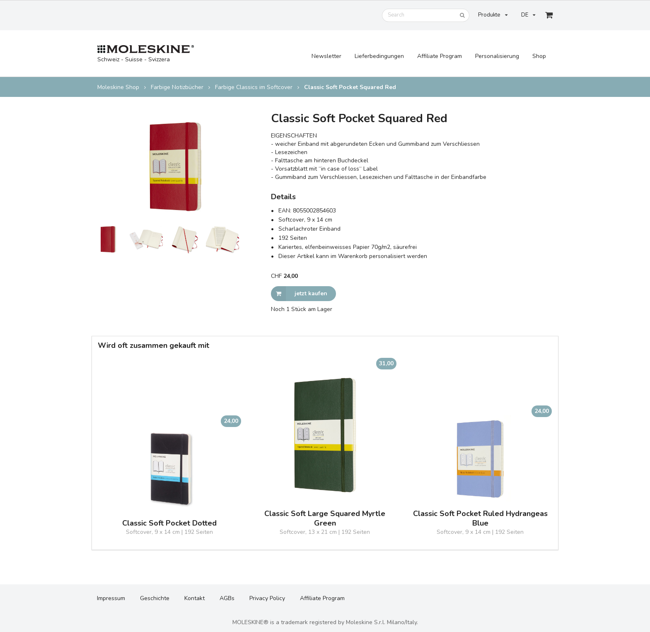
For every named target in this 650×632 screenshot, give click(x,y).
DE (528, 15)
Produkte (492, 15)
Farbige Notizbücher (177, 87)
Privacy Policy (267, 598)
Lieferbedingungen (379, 56)
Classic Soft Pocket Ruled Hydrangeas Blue (480, 518)
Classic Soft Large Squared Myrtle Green (324, 518)
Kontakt (194, 598)
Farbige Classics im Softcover (253, 87)
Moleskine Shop (118, 87)
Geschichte (154, 598)
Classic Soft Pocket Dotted (169, 523)
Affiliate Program (439, 56)
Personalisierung (497, 56)
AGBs (227, 598)
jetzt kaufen (299, 293)
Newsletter (326, 56)
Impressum (111, 598)
